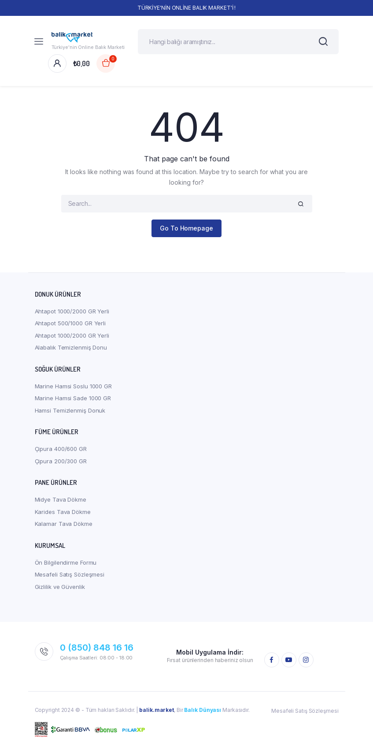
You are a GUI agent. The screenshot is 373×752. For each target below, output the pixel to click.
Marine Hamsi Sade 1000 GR (73, 399)
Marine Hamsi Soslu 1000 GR (73, 387)
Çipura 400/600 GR (61, 450)
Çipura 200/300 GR (61, 462)
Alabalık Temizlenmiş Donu (71, 349)
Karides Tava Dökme (63, 513)
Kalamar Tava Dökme (63, 525)
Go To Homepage (186, 230)
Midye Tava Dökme (60, 501)
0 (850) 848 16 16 (96, 649)
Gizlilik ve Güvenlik (60, 588)
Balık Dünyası (202, 711)
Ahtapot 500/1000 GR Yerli (70, 324)
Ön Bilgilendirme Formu (66, 563)
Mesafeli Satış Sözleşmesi (70, 576)
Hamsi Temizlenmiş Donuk (70, 411)
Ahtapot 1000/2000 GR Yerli (72, 312)
